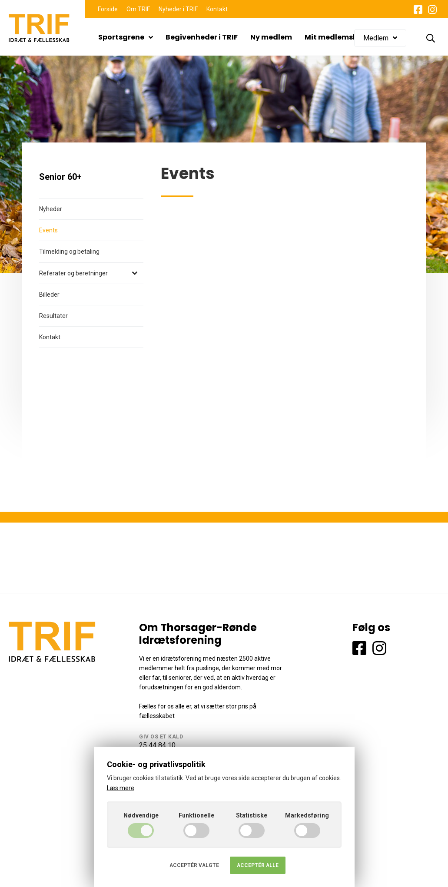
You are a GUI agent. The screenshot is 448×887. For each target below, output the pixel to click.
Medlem (380, 38)
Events (48, 230)
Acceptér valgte (194, 865)
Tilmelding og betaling (69, 251)
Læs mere (120, 787)
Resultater (53, 315)
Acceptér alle (258, 865)
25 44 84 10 (157, 745)
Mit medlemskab (336, 37)
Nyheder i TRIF (178, 9)
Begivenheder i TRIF (202, 37)
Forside (108, 9)
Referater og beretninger (73, 273)
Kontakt (217, 9)
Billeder (49, 294)
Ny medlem (271, 37)
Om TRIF (138, 9)
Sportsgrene (125, 37)
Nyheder (50, 208)
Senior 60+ (60, 177)
